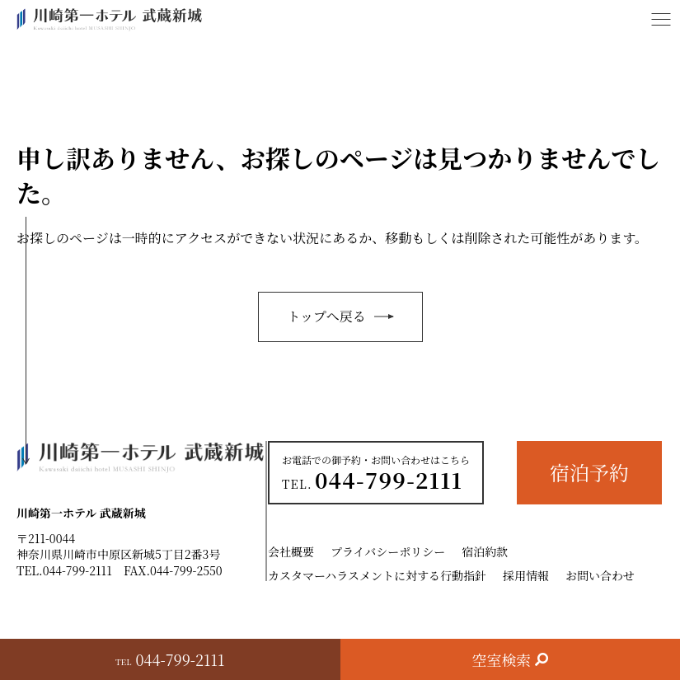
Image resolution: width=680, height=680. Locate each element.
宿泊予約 (589, 471)
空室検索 (501, 659)
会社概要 (291, 551)
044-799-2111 (77, 570)
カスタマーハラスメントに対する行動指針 (377, 575)
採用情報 (526, 575)
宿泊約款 (485, 551)
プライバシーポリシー (388, 551)
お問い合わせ (600, 575)
